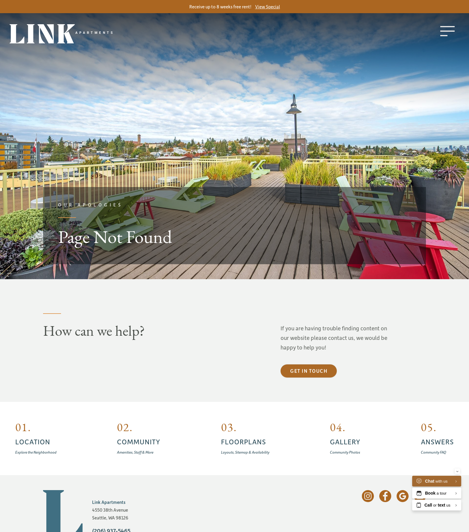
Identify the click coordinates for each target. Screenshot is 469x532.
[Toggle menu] (447, 31)
